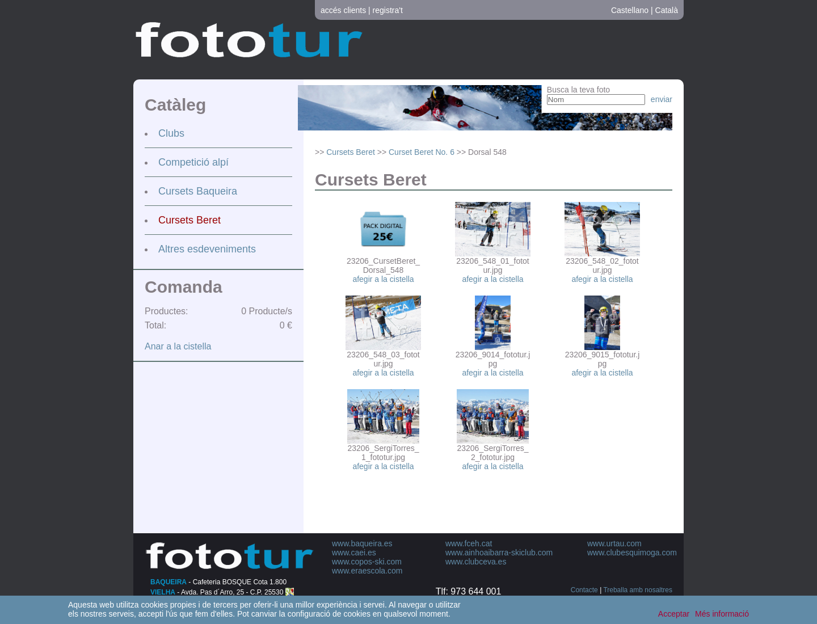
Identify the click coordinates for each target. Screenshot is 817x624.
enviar (661, 99)
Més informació (722, 613)
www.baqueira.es (362, 543)
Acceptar (673, 613)
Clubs (171, 133)
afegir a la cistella (383, 279)
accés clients (343, 10)
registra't (388, 10)
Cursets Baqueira (197, 191)
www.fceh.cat (468, 543)
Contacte (584, 590)
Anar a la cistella (178, 346)
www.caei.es (354, 552)
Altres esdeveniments (207, 249)
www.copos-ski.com (367, 561)
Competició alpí (193, 162)
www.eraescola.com (367, 570)
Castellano (629, 10)
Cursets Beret (189, 220)
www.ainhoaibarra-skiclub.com (499, 552)
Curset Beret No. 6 (421, 152)
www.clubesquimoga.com (632, 552)
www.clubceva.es (475, 561)
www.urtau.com (614, 543)
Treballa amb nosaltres (637, 590)
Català (666, 10)
